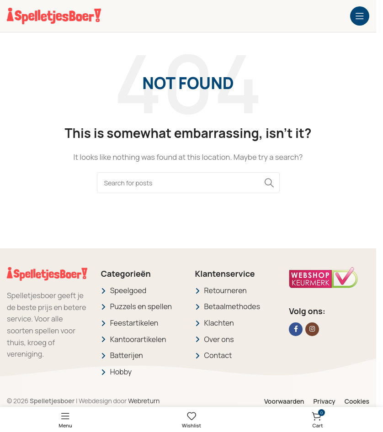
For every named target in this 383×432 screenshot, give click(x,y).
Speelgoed (128, 290)
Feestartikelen (134, 323)
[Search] (188, 182)
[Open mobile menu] (360, 16)
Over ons (219, 339)
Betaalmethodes (232, 306)
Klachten (219, 323)
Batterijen (126, 355)
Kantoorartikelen (138, 339)
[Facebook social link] (296, 329)
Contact (218, 355)
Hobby (121, 372)
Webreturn (144, 400)
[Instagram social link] (312, 329)
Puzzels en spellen (141, 306)
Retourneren (225, 290)
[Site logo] (54, 15)
